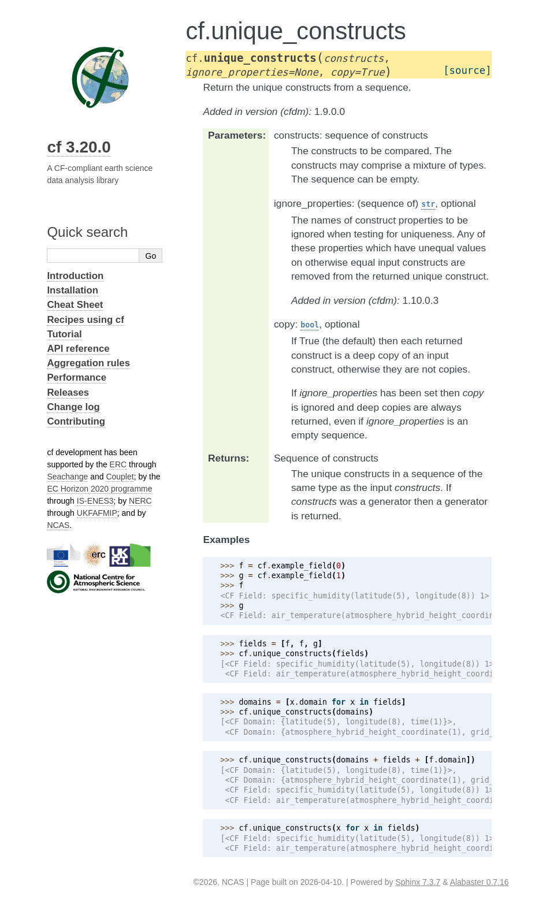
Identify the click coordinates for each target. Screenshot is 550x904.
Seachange (67, 476)
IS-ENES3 (95, 500)
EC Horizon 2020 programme (99, 488)
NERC (140, 500)
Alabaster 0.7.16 (479, 882)
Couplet (119, 476)
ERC (118, 464)
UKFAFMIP (97, 513)
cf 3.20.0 (79, 147)
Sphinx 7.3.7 (417, 882)
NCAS (58, 525)
